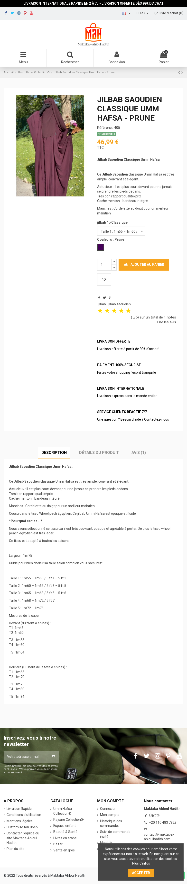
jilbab (102, 304)
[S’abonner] (53, 757)
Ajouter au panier (144, 264)
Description (54, 452)
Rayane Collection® (68, 820)
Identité (106, 843)
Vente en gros (64, 850)
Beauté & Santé (65, 832)
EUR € (143, 13)
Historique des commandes (111, 823)
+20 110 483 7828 (163, 822)
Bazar (58, 844)
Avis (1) (138, 452)
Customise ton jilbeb (22, 827)
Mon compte (110, 815)
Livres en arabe (65, 838)
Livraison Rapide (19, 809)
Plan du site (15, 849)
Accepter (141, 873)
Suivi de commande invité (115, 834)
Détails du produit (99, 452)
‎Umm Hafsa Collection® (62, 811)
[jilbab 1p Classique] (121, 231)
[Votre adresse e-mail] (26, 757)
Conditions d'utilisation (24, 815)
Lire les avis (166, 322)
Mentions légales (20, 821)
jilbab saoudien (119, 304)
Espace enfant (64, 826)
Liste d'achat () (168, 13)
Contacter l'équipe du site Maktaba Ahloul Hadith (23, 838)
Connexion (108, 809)
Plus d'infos (141, 863)
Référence (105, 128)
